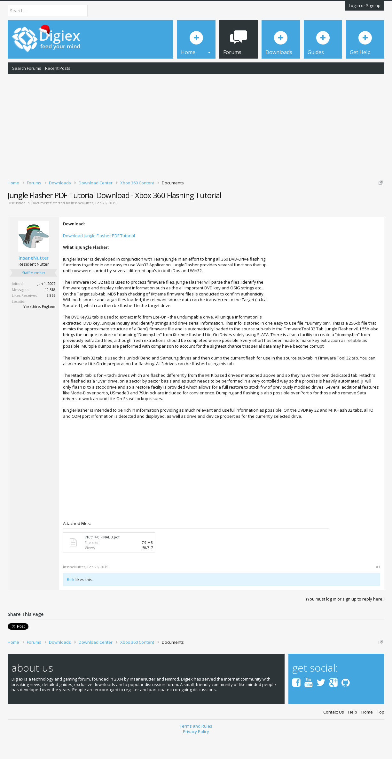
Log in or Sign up (364, 5)
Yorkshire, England (39, 328)
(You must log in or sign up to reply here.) (345, 621)
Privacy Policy (196, 753)
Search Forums (26, 68)
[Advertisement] (196, 126)
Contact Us (333, 734)
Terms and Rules (196, 748)
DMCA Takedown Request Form (182, 202)
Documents (41, 225)
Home (367, 734)
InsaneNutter (82, 225)
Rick (70, 601)
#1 (378, 589)
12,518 (50, 311)
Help (352, 734)
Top (380, 734)
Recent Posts (57, 68)
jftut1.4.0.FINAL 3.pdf (102, 559)
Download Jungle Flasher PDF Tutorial (99, 258)
